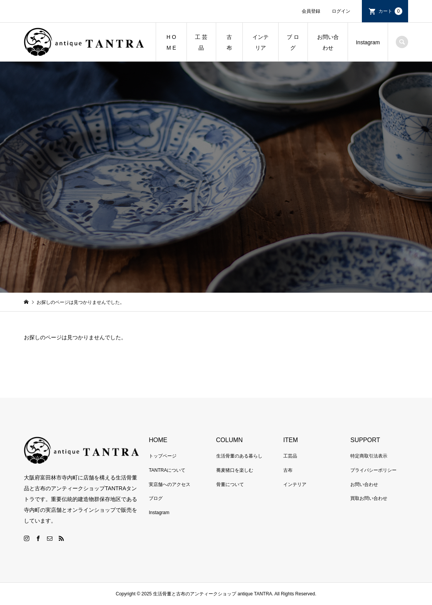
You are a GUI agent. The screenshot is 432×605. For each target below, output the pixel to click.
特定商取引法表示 (368, 456)
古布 (287, 470)
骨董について (230, 484)
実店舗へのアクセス (169, 484)
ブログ (156, 498)
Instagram (368, 42)
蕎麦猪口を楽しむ (234, 470)
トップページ (162, 456)
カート (390, 11)
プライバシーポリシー (373, 470)
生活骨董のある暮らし (239, 456)
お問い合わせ (328, 42)
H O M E (171, 42)
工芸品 (290, 456)
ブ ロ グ (293, 42)
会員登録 (311, 11)
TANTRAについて (167, 470)
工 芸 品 (201, 42)
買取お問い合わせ (368, 498)
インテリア (260, 42)
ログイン (341, 11)
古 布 (232, 42)
